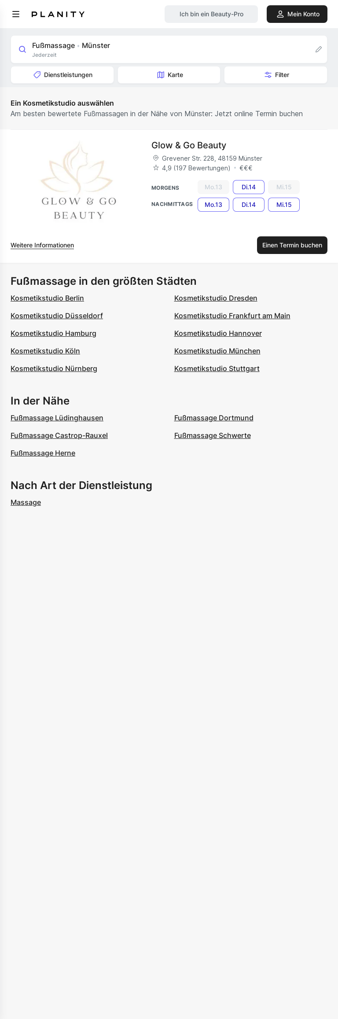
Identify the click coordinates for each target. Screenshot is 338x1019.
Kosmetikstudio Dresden (215, 298)
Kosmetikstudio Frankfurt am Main (232, 315)
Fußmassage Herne (43, 453)
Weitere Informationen (42, 245)
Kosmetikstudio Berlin (47, 298)
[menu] (16, 14)
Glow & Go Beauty (188, 145)
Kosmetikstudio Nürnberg (54, 368)
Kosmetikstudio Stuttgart (217, 368)
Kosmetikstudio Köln (45, 350)
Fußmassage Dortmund (214, 417)
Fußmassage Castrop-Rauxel (59, 435)
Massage (26, 502)
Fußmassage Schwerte (212, 435)
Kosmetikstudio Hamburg (53, 333)
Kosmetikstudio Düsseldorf (57, 315)
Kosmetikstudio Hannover (218, 333)
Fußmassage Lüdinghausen (57, 417)
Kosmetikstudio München (217, 350)
